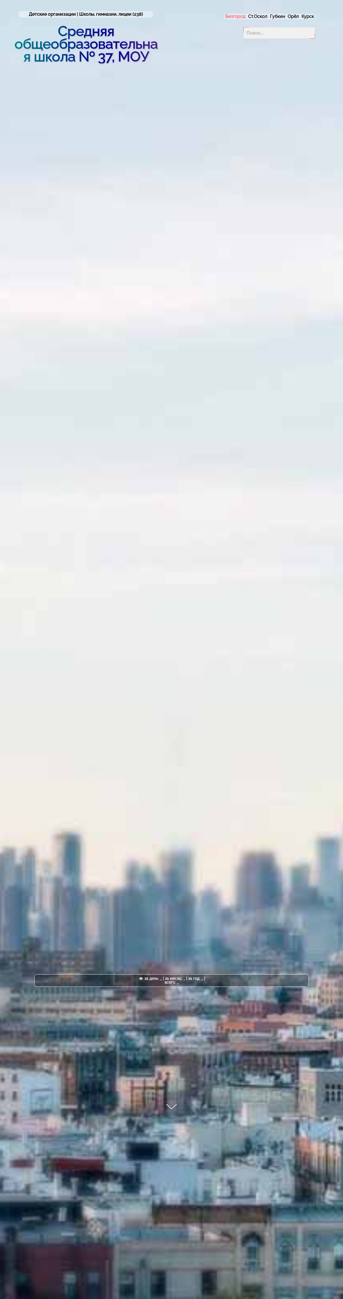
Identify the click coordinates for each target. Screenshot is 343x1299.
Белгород (235, 16)
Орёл (293, 16)
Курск (308, 16)
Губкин (277, 16)
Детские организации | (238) (86, 14)
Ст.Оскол (257, 16)
